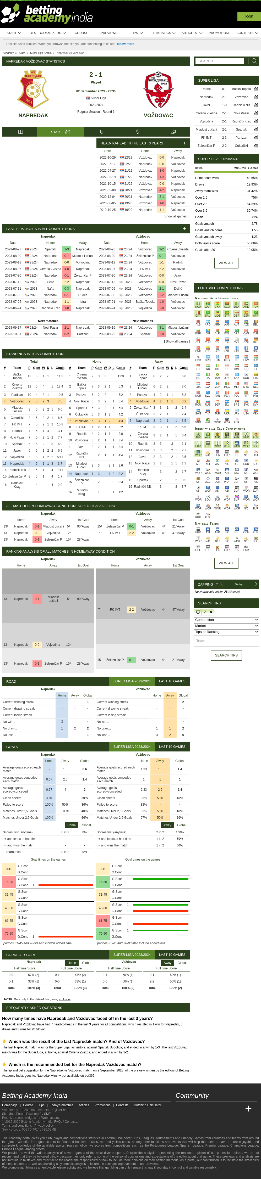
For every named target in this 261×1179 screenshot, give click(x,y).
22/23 (128, 157)
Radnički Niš (17, 470)
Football (110, 1138)
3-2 (161, 249)
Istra (83, 302)
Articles (192, 33)
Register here (60, 1110)
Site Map (8, 1114)
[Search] (253, 61)
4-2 (162, 190)
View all (226, 263)
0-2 (66, 334)
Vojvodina (83, 262)
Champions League (244, 1145)
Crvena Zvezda (50, 269)
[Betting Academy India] (180, 1108)
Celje (50, 282)
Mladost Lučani (83, 256)
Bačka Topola (145, 302)
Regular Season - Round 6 (96, 112)
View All (226, 563)
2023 (33, 282)
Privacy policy (43, 1125)
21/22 (128, 170)
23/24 (34, 249)
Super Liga (96, 98)
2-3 (224, 137)
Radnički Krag (50, 308)
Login (249, 16)
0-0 (162, 157)
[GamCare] (33, 1174)
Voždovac (158, 115)
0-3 (66, 288)
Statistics (164, 33)
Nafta (50, 288)
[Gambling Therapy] (40, 1174)
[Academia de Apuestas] (219, 1108)
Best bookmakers (48, 33)
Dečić (178, 288)
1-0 (162, 203)
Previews (109, 33)
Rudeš (83, 295)
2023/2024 (96, 105)
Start (14, 33)
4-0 (66, 269)
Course (81, 33)
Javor (178, 275)
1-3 (162, 177)
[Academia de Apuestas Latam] (229, 1108)
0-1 (66, 256)
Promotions (219, 33)
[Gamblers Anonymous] (47, 1174)
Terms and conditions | (18, 1125)
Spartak (50, 249)
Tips (137, 33)
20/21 (128, 190)
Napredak (33, 115)
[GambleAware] (15, 1174)
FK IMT (145, 269)
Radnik (178, 262)
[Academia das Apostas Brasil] (199, 1108)
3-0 (162, 170)
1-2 (161, 295)
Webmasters (50, 1118)
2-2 (66, 282)
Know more (125, 44)
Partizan (83, 334)
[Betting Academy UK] (238, 1108)
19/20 (128, 203)
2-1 (66, 327)
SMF (47, 1114)
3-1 (162, 197)
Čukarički (17, 418)
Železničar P (83, 275)
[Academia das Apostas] (189, 1108)
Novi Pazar (50, 327)
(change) (234, 591)
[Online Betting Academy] (209, 1108)
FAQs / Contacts (65, 1122)
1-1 (162, 210)
